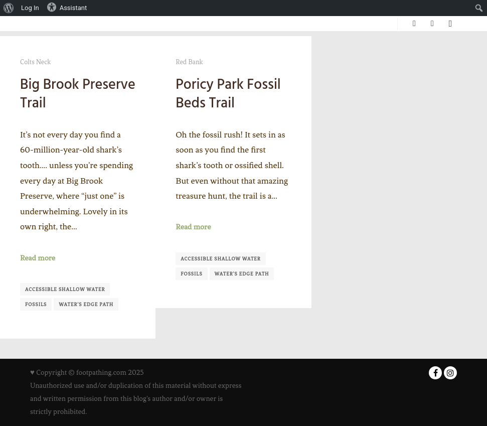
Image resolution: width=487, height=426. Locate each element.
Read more (37, 257)
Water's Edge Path (86, 304)
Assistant (67, 7)
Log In (30, 8)
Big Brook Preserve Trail (77, 93)
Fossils (36, 304)
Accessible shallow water (65, 289)
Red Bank (189, 62)
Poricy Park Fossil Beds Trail (228, 93)
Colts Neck (35, 62)
